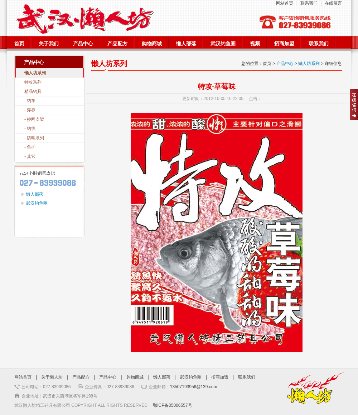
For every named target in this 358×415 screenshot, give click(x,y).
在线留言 (333, 3)
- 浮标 (29, 110)
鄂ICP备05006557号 (172, 405)
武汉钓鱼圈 (223, 43)
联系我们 (309, 3)
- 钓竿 (29, 100)
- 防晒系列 (34, 137)
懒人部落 (186, 43)
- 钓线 (29, 128)
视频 (255, 43)
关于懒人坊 (52, 377)
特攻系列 (33, 82)
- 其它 (29, 156)
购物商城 (152, 43)
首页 (19, 43)
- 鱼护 (29, 147)
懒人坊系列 (35, 72)
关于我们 (49, 43)
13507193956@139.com (193, 386)
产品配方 (117, 43)
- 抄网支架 (34, 119)
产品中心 (83, 43)
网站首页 (284, 3)
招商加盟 (284, 43)
